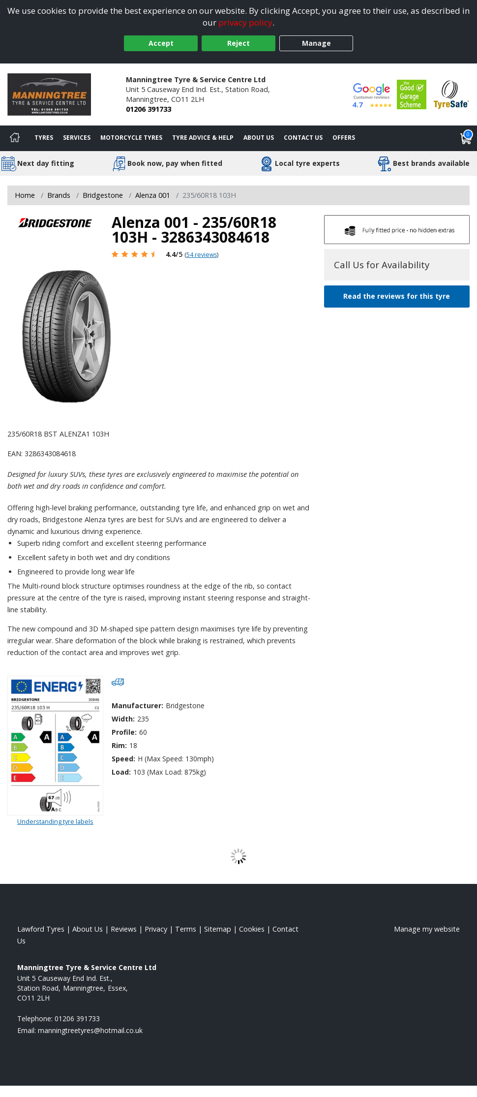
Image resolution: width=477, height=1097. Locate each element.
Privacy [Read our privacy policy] (156, 929)
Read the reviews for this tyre (396, 296)
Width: (123, 718)
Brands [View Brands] (58, 195)
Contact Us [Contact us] (303, 137)
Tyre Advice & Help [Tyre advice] (203, 137)
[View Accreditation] (411, 93)
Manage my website (427, 929)
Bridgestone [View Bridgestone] (103, 195)
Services (76, 137)
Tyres (43, 137)
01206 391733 (148, 109)
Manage (316, 43)
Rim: (119, 745)
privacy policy (245, 22)
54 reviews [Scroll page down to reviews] (201, 255)
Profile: (124, 732)
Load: (121, 772)
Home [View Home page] (25, 195)
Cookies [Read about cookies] (252, 929)
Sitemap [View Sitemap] (217, 929)
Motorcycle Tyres (131, 137)
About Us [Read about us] (87, 929)
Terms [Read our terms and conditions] (185, 929)
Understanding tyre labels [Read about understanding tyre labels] (55, 821)
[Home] (15, 138)
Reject (238, 43)
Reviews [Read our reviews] (124, 929)
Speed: (123, 758)
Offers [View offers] (343, 137)
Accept (161, 43)
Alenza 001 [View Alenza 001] (152, 195)
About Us (258, 137)
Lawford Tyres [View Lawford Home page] (40, 929)
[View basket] (466, 138)
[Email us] (90, 1030)
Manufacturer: (137, 705)
